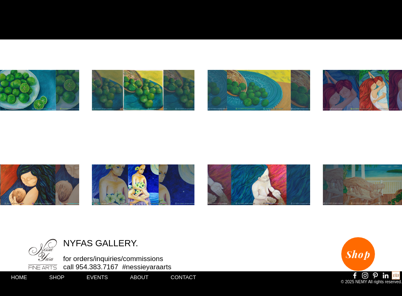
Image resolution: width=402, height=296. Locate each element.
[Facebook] (355, 275)
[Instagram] (365, 275)
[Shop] (358, 254)
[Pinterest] (375, 275)
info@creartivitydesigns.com (368, 291)
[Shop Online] (396, 275)
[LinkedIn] (385, 275)
